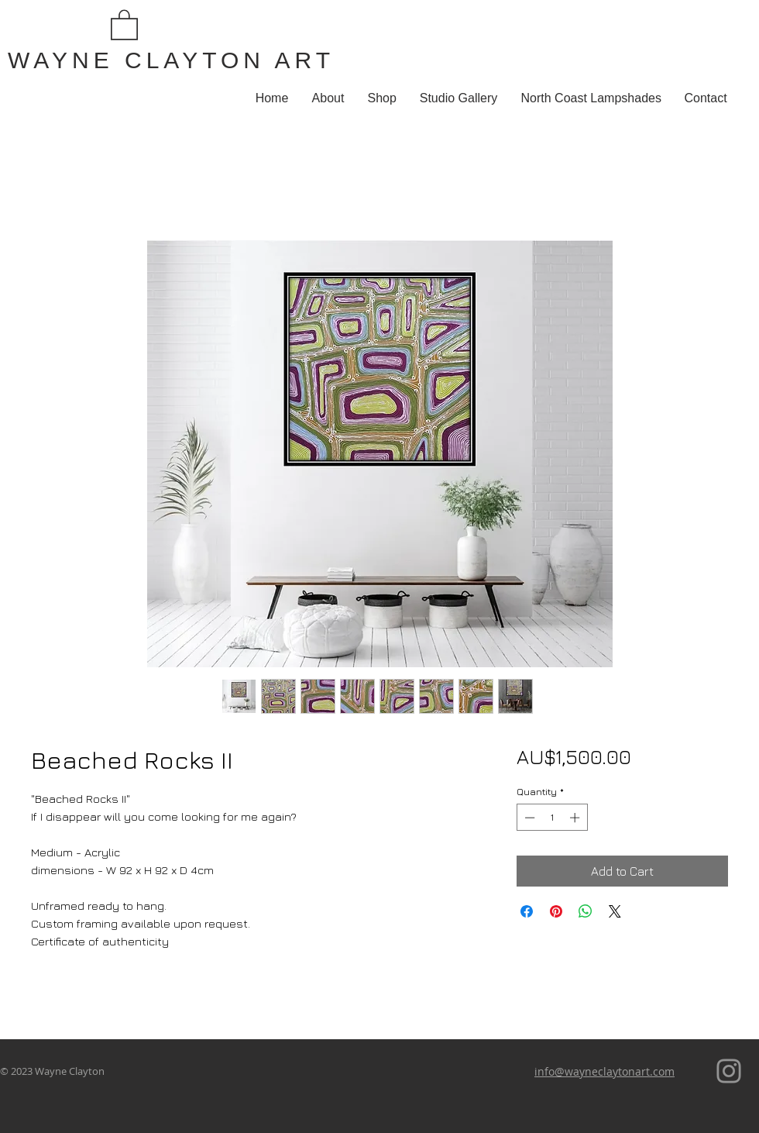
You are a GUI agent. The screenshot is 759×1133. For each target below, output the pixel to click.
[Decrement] (528, 817)
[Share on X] (615, 911)
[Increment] (576, 817)
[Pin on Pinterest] (556, 911)
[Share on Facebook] (526, 911)
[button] (124, 24)
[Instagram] (729, 1071)
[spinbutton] (552, 817)
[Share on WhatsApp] (585, 911)
